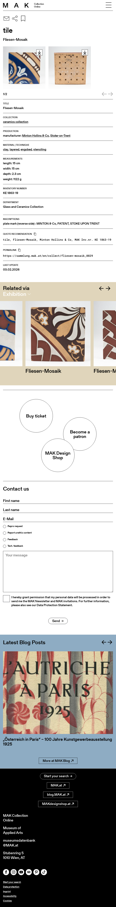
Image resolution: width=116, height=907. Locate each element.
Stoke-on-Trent (60, 136)
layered (14, 149)
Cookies (7, 900)
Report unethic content (20, 533)
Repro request (15, 526)
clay (5, 149)
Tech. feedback (15, 546)
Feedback (13, 539)
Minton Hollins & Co (35, 136)
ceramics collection (15, 122)
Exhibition (14, 294)
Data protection (11, 886)
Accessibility (10, 896)
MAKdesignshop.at (58, 803)
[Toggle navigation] (108, 5)
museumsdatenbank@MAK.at (19, 842)
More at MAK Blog (58, 760)
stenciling (39, 149)
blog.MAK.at (58, 794)
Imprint (7, 891)
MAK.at (58, 785)
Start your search (58, 776)
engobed (26, 149)
